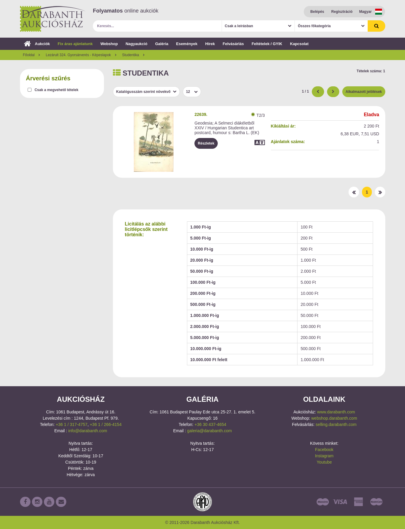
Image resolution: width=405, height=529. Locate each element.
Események (186, 44)
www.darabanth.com (336, 412)
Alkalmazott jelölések (364, 92)
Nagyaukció (136, 44)
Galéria (161, 44)
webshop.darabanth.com (334, 418)
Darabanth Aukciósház (53, 19)
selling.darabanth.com (336, 424)
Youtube (324, 462)
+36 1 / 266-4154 (106, 424)
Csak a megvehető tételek (57, 90)
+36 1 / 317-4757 (72, 424)
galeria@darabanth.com (209, 430)
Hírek (210, 44)
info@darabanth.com (87, 430)
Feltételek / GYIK (266, 44)
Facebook (324, 449)
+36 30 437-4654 (210, 424)
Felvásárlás (233, 44)
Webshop (109, 44)
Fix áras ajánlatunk (75, 44)
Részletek (206, 143)
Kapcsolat (299, 44)
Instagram (324, 455)
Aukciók (37, 44)
